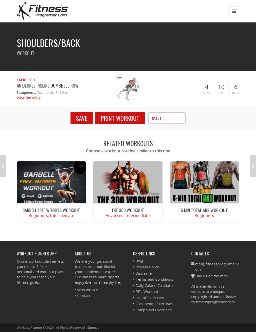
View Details (27, 97)
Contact (83, 295)
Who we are (87, 289)
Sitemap (93, 327)
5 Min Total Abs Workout (204, 210)
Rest (235, 93)
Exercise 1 (26, 79)
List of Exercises (150, 297)
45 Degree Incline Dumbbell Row (47, 85)
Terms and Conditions (154, 279)
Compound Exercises (154, 309)
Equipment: (26, 92)
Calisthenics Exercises (154, 303)
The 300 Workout (128, 210)
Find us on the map (211, 275)
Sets (206, 93)
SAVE (81, 117)
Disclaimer (144, 273)
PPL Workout (147, 291)
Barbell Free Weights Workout (51, 210)
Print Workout (120, 117)
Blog (139, 260)
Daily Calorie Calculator (155, 285)
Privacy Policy (147, 266)
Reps (221, 93)
